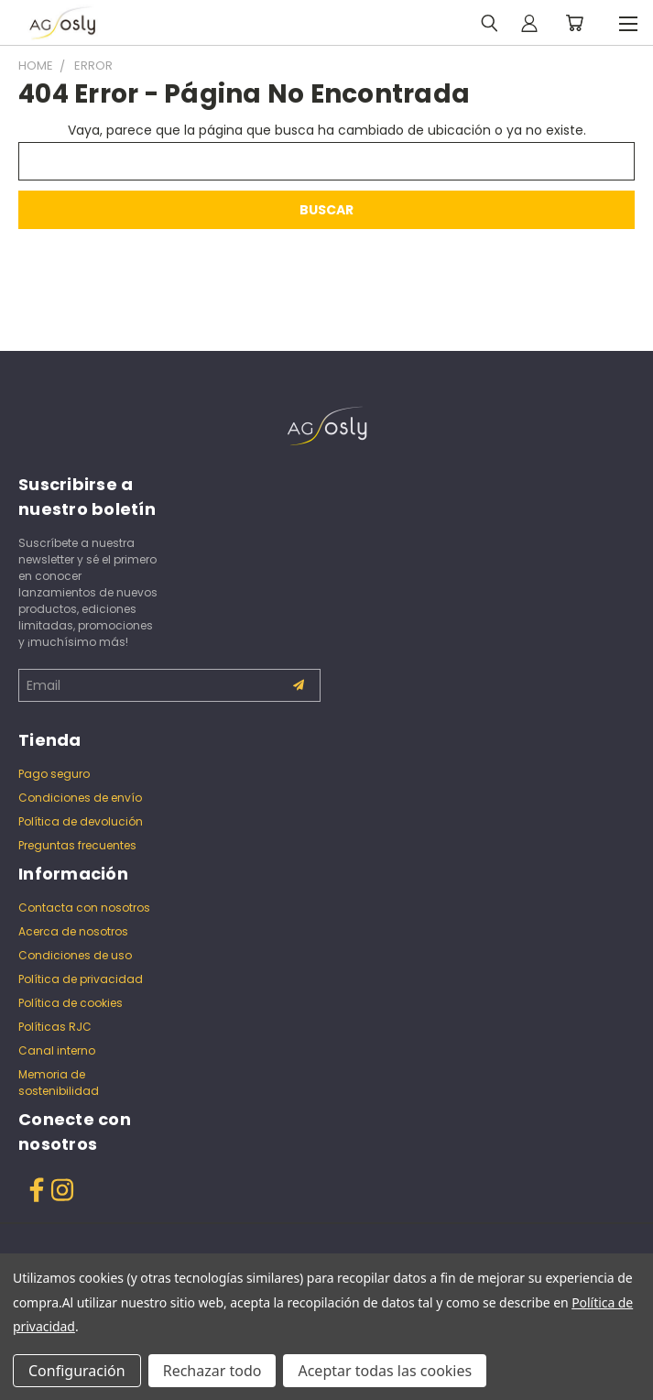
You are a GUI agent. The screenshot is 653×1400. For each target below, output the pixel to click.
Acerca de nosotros (73, 931)
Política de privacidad (80, 979)
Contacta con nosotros (84, 907)
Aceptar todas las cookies (385, 1371)
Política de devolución (80, 821)
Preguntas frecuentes (77, 845)
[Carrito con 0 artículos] (574, 23)
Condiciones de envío (80, 797)
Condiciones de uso (75, 955)
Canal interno (56, 1050)
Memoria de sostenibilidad (58, 1082)
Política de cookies (70, 1003)
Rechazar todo (212, 1371)
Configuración (76, 1371)
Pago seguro (54, 774)
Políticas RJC (55, 1026)
